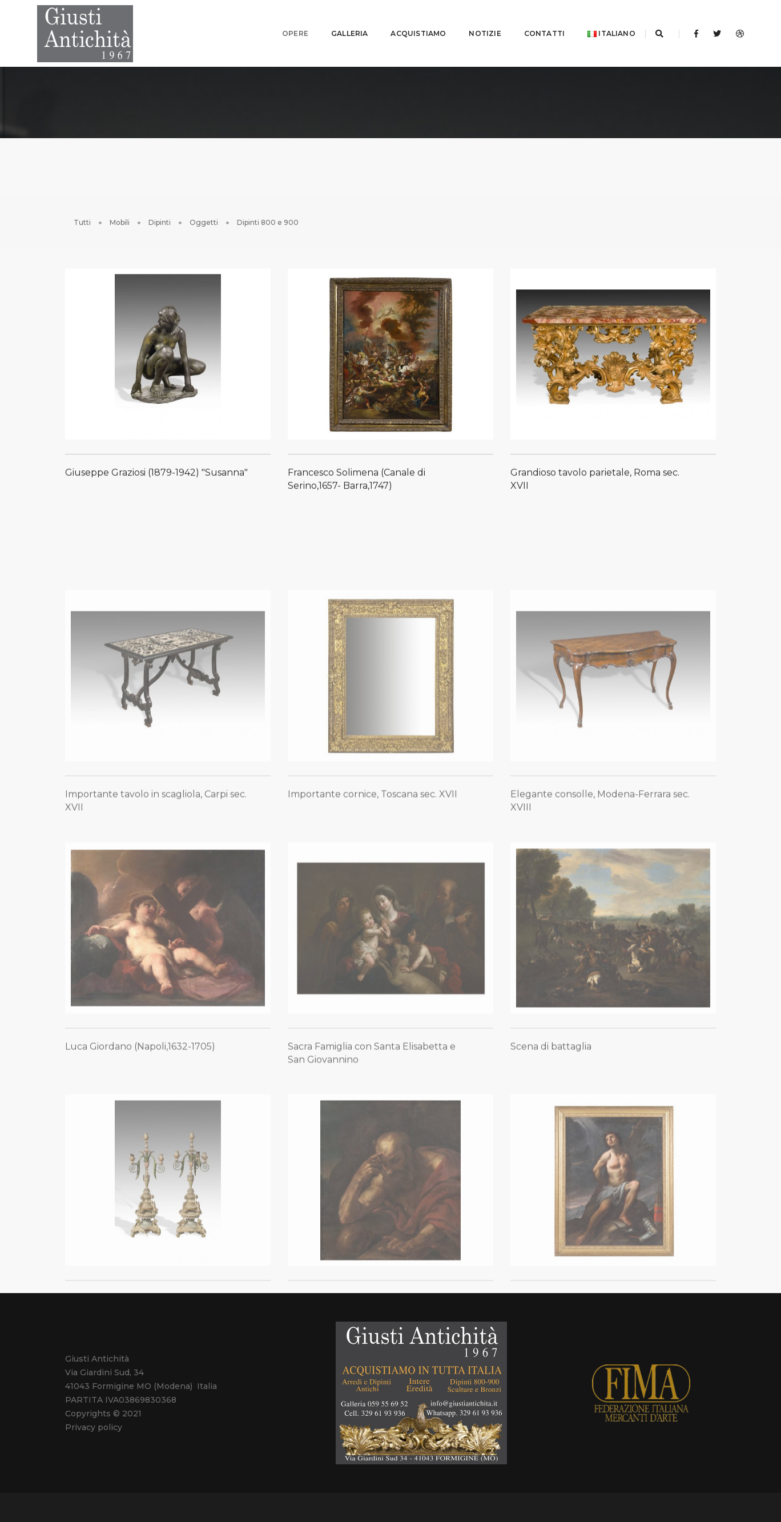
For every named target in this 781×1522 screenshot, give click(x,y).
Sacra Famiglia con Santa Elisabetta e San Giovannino (372, 1113)
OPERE (282, 28)
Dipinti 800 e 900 (268, 212)
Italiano (599, 28)
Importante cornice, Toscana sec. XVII (372, 853)
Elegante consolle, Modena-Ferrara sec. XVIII (600, 860)
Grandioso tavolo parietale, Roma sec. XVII (594, 479)
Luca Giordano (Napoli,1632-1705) (140, 1106)
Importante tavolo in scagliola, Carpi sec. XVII (156, 860)
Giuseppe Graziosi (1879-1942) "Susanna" (156, 472)
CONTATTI (532, 28)
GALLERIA (337, 28)
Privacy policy (93, 1417)
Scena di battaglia (550, 1106)
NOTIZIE (473, 28)
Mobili (120, 212)
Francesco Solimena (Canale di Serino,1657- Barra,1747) (356, 479)
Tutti (82, 212)
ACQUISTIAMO (406, 28)
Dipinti (159, 212)
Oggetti (204, 212)
